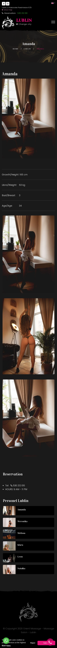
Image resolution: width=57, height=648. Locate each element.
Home (15, 49)
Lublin (27, 49)
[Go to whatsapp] (6, 640)
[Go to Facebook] (3, 3)
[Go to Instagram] (7, 3)
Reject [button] (32, 643)
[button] (53, 3)
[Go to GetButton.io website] (6, 645)
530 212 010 (19, 485)
